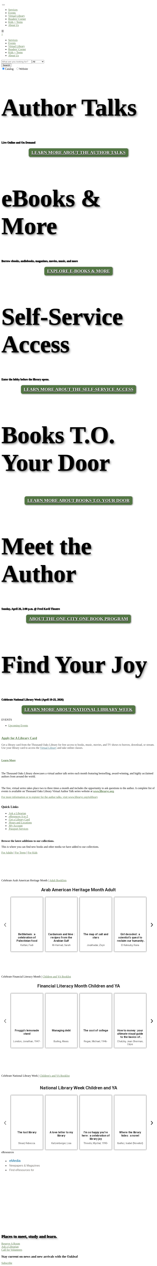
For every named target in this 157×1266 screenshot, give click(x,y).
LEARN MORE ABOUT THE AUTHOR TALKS (78, 152)
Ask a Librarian (17, 813)
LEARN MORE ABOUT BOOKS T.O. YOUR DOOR (78, 500)
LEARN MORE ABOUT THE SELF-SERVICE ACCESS (78, 389)
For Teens (20, 852)
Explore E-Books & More (78, 271)
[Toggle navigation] (3, 4)
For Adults (7, 852)
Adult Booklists (58, 880)
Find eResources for (21, 1170)
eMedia (15, 1161)
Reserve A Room (10, 1243)
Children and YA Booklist (57, 976)
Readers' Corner (17, 18)
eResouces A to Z (18, 816)
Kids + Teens (15, 22)
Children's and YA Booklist (55, 1075)
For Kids (32, 852)
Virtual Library (16, 15)
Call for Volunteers (11, 1249)
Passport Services (18, 828)
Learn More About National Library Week (78, 709)
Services (13, 9)
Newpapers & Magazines (24, 1165)
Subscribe (6, 1263)
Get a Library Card (19, 819)
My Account (15, 825)
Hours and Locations (20, 822)
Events (12, 12)
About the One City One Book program (78, 618)
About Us (13, 25)
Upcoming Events (18, 725)
